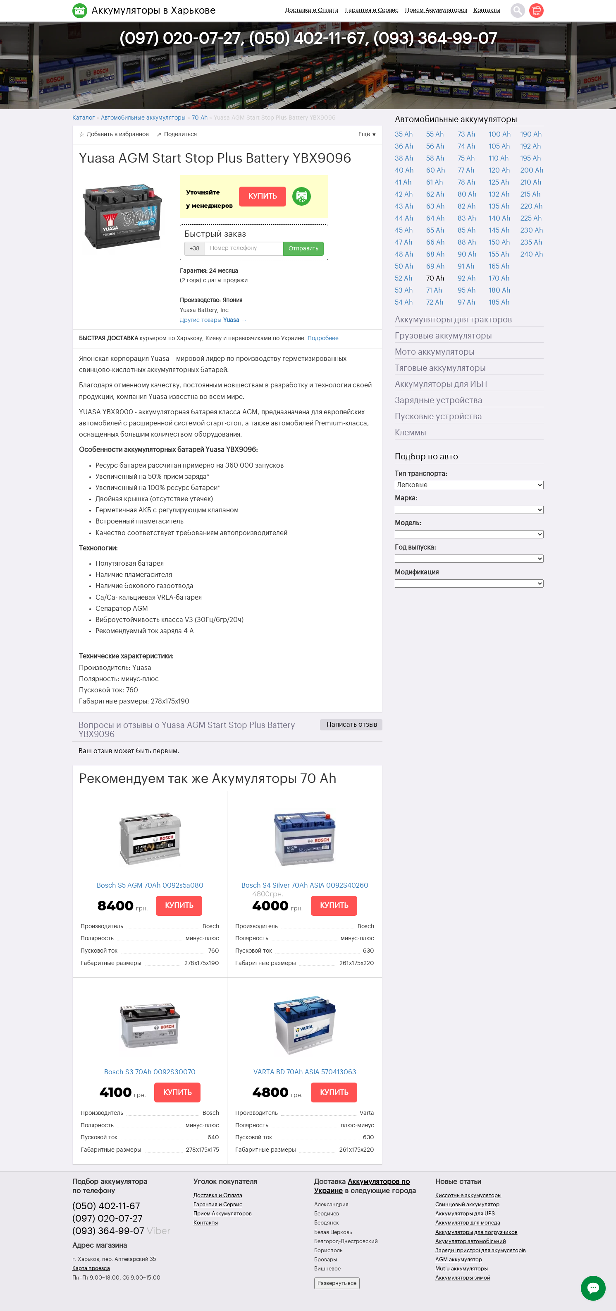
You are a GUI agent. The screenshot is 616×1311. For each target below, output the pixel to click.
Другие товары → (213, 320)
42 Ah (404, 194)
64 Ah (435, 218)
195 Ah (530, 158)
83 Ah (467, 218)
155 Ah (499, 254)
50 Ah (404, 266)
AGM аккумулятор (458, 1259)
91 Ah (466, 266)
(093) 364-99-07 (108, 1231)
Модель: (408, 523)
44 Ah (404, 218)
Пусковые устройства (438, 417)
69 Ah (435, 266)
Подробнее (323, 338)
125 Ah (499, 182)
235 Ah (531, 242)
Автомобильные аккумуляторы (456, 119)
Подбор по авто (426, 457)
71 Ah (434, 290)
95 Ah (467, 290)
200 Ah (532, 170)
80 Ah (467, 194)
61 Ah (434, 182)
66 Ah (435, 242)
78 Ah (466, 182)
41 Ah (403, 182)
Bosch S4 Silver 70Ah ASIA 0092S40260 (304, 885)
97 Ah (466, 302)
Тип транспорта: (421, 474)
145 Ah (499, 230)
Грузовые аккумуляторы (443, 336)
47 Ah (404, 242)
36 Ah (404, 146)
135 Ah (499, 206)
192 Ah (530, 146)
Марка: (406, 498)
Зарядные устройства (438, 400)
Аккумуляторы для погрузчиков (476, 1232)
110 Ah (499, 158)
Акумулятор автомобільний (470, 1241)
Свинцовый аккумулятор (467, 1204)
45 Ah (404, 230)
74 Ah (466, 146)
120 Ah (499, 170)
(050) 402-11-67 (106, 1206)
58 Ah (435, 158)
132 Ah (499, 194)
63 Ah (435, 206)
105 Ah (499, 146)
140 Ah (500, 218)
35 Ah (404, 134)
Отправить (303, 249)
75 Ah (466, 158)
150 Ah (499, 242)
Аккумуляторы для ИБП (441, 384)
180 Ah (500, 290)
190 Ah (531, 134)
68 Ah (435, 254)
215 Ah (530, 194)
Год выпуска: (415, 547)
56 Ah (435, 146)
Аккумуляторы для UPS (465, 1213)
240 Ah (531, 254)
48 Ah (404, 254)
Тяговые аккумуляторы (440, 368)
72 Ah (435, 302)
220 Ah (531, 206)
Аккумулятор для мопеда (467, 1222)
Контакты (487, 10)
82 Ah (467, 206)
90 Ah (467, 254)
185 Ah (499, 302)
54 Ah (404, 302)
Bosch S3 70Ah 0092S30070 (150, 1072)
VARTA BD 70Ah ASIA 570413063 (304, 1072)
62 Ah (435, 194)
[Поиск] (518, 10)
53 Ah (404, 290)
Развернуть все (337, 1283)
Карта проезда (91, 1268)
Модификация (417, 572)
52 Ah (404, 278)
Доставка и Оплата (312, 10)
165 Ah (499, 266)
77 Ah (466, 170)
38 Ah (404, 158)
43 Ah (404, 206)
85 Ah (467, 230)
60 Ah (435, 170)
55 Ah (435, 134)
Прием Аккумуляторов (436, 10)
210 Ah (531, 182)
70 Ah (435, 278)
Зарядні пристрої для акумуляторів (480, 1250)
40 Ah (404, 170)
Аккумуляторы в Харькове (153, 10)
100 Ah (500, 134)
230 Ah (531, 230)
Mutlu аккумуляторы (461, 1268)
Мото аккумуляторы (435, 352)
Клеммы (410, 433)
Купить (262, 196)
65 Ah (435, 230)
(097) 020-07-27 (107, 1218)
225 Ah (531, 218)
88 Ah (467, 242)
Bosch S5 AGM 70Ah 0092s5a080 (150, 885)
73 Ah (466, 134)
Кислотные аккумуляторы (468, 1195)
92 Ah (467, 278)
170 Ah (499, 278)
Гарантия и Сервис (372, 10)
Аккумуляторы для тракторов (453, 320)
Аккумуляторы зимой (462, 1277)
